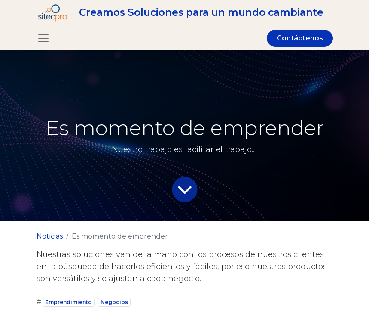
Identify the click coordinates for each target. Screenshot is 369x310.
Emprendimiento (68, 302)
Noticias (50, 236)
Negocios (114, 302)
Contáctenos (300, 38)
